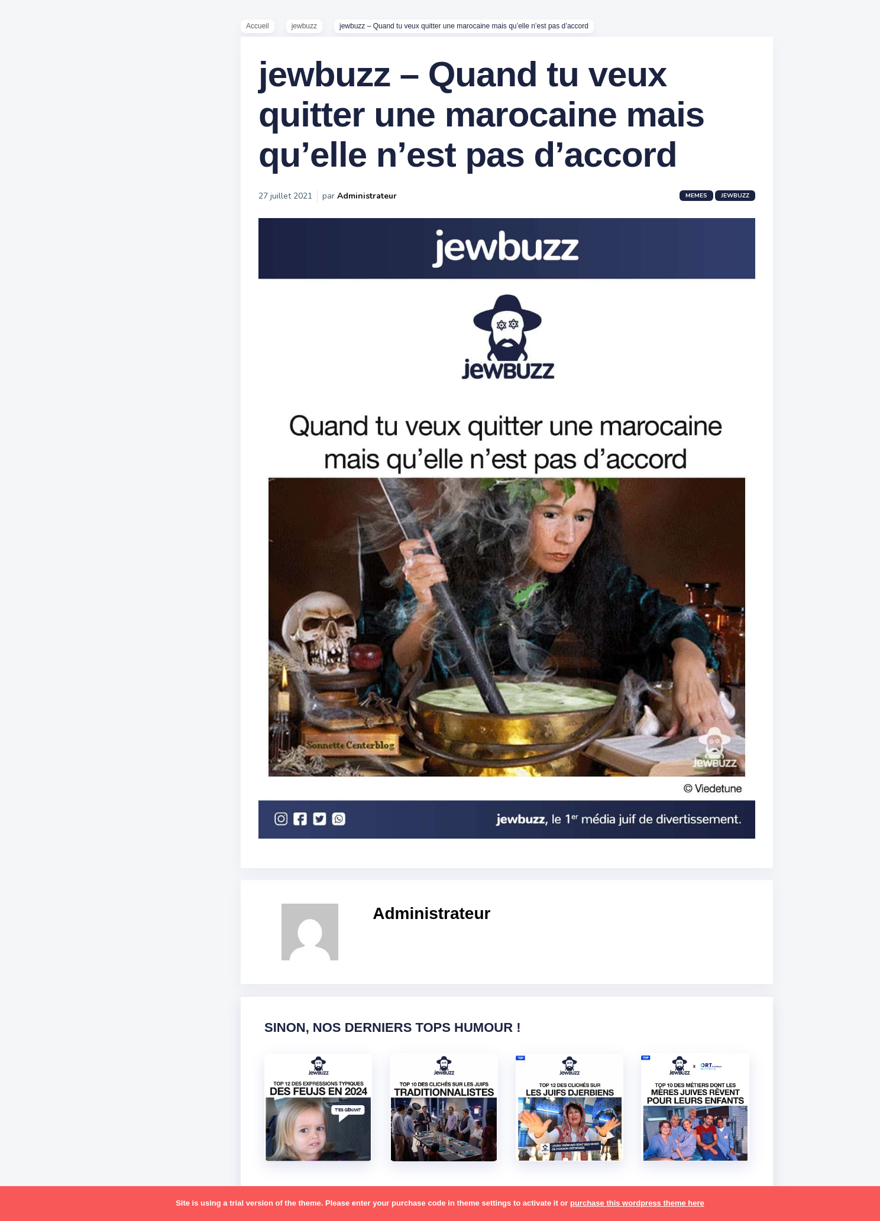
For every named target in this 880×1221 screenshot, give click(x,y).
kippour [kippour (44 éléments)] (43, 770)
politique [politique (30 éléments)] (45, 884)
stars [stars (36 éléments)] (119, 953)
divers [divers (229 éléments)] (97, 677)
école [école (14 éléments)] (84, 1067)
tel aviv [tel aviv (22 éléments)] (78, 999)
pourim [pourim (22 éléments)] (88, 884)
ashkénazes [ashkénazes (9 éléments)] (52, 631)
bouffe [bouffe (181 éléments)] (99, 631)
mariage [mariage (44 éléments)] (44, 792)
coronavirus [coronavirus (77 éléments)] (51, 677)
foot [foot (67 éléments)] (36, 700)
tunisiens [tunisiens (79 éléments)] (93, 1022)
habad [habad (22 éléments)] (68, 700)
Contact (41, 502)
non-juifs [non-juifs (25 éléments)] (45, 838)
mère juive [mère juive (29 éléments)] (110, 815)
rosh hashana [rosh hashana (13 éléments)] (54, 930)
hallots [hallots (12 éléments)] (105, 700)
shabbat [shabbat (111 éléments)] (108, 930)
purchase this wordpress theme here (637, 1203)
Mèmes (41, 413)
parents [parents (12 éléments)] (43, 861)
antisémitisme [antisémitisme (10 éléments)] (56, 609)
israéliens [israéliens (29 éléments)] (47, 747)
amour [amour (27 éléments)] (67, 586)
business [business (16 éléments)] (78, 654)
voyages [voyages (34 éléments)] (45, 1067)
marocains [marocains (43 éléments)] (91, 792)
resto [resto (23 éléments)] (79, 907)
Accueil (270, 30)
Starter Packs (55, 431)
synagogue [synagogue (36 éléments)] (82, 976)
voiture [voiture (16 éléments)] (99, 1045)
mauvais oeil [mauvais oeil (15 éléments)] (53, 815)
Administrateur (380, 208)
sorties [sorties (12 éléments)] (42, 953)
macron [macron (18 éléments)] (83, 770)
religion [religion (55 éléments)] (42, 907)
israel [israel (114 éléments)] (83, 723)
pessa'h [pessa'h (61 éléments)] (85, 861)
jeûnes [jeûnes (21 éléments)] (90, 747)
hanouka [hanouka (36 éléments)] (45, 723)
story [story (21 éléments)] (38, 976)
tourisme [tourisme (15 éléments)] (46, 1022)
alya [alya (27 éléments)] (36, 586)
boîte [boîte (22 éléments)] (38, 654)
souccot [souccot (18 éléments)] (83, 953)
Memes (709, 208)
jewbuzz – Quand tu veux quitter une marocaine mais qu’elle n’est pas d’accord (494, 127)
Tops (35, 448)
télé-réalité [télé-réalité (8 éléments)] (51, 1045)
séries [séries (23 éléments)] (40, 999)
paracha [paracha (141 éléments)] (89, 838)
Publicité (45, 484)
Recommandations (68, 466)
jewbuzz (317, 30)
